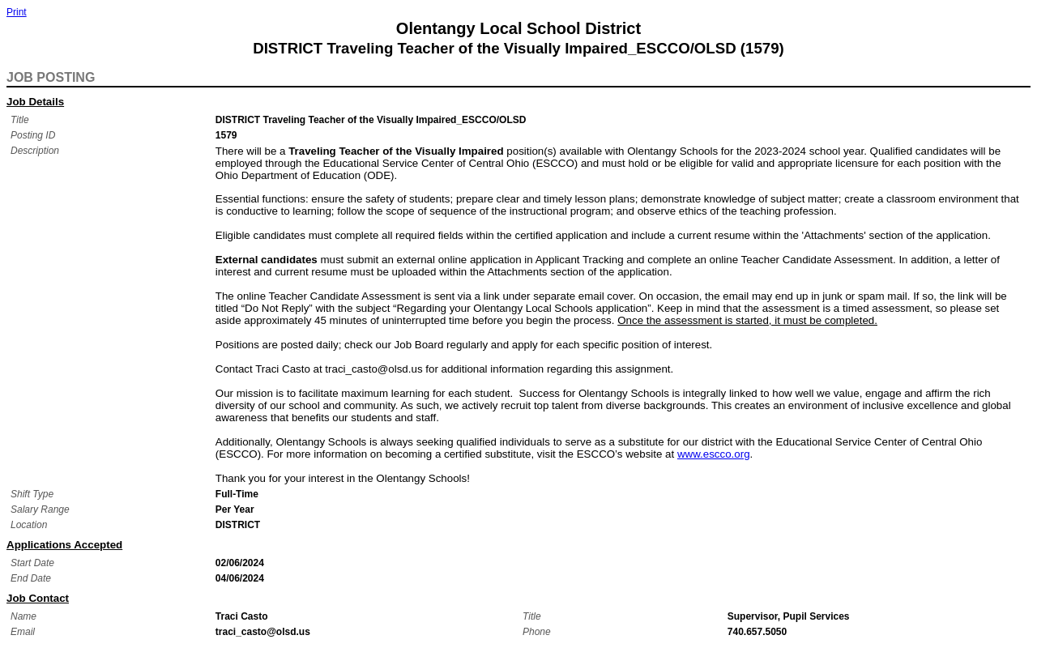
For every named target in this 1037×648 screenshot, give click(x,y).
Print (16, 12)
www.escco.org (713, 454)
